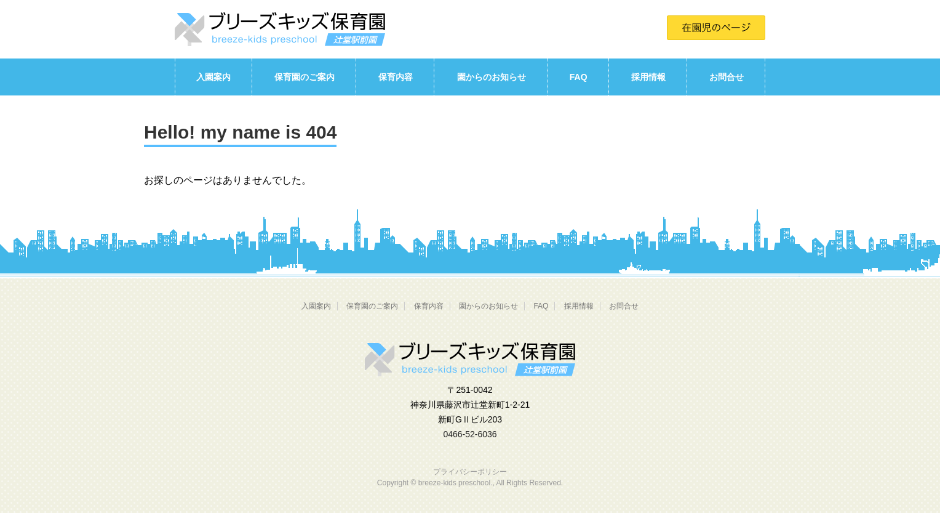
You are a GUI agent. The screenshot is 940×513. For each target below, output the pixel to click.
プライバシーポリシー (470, 471)
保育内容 (395, 77)
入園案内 (213, 77)
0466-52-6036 (469, 434)
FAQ (579, 77)
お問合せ (726, 77)
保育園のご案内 (304, 77)
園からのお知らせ (491, 77)
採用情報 (648, 77)
